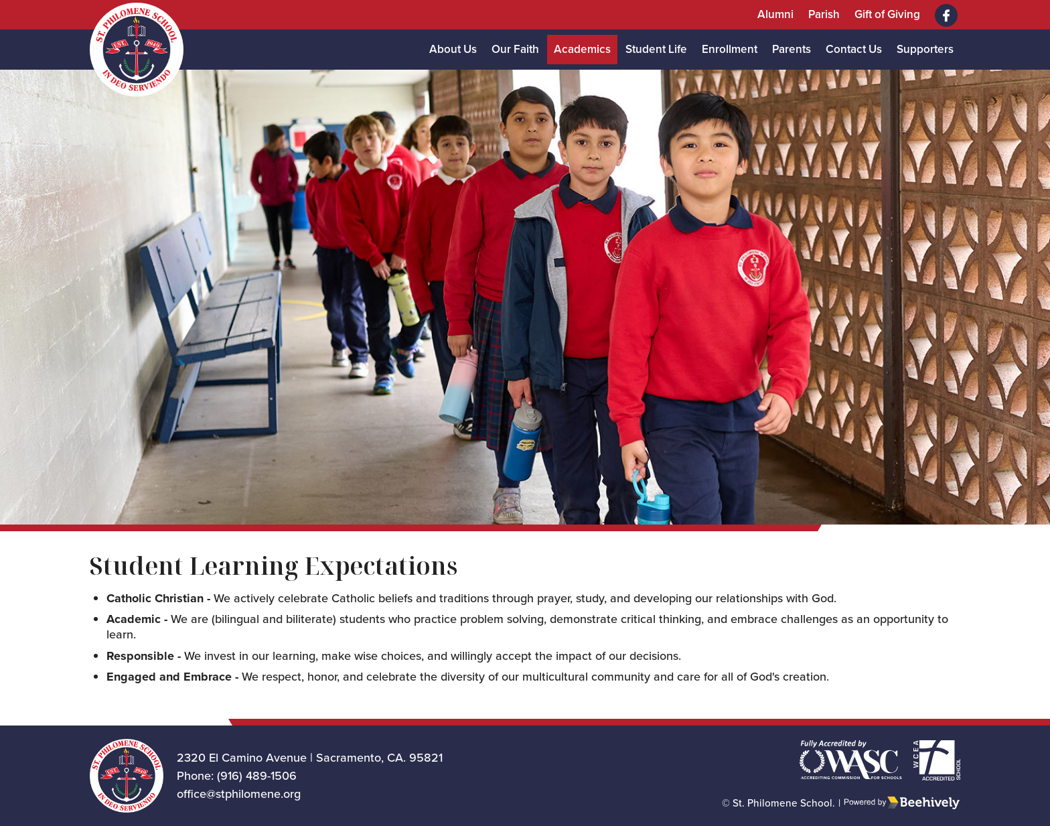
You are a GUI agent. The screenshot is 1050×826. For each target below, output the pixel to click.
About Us (453, 49)
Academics (582, 49)
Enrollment (729, 49)
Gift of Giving (887, 14)
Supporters (925, 49)
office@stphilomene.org (239, 794)
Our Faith (515, 49)
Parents (791, 49)
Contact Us (854, 49)
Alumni (775, 14)
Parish (824, 14)
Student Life (656, 49)
